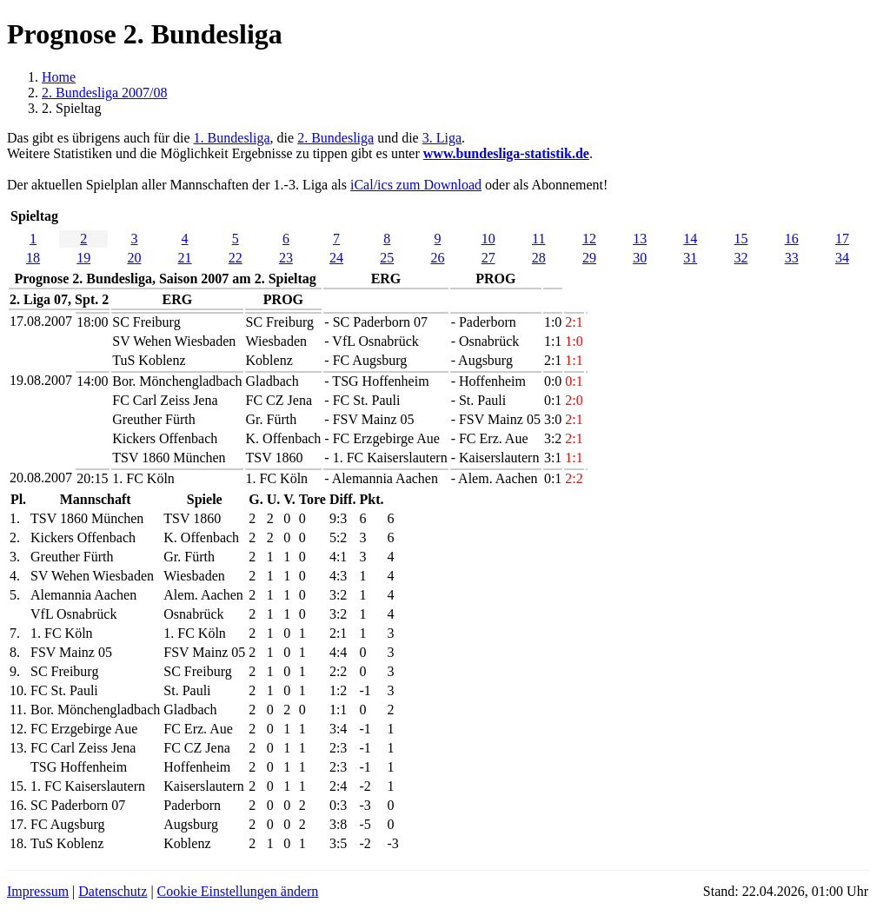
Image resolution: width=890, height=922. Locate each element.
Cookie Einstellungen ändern (238, 891)
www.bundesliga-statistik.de (506, 153)
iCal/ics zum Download (416, 184)
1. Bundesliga (232, 137)
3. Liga (442, 137)
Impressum (38, 891)
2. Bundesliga (335, 137)
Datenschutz (112, 891)
